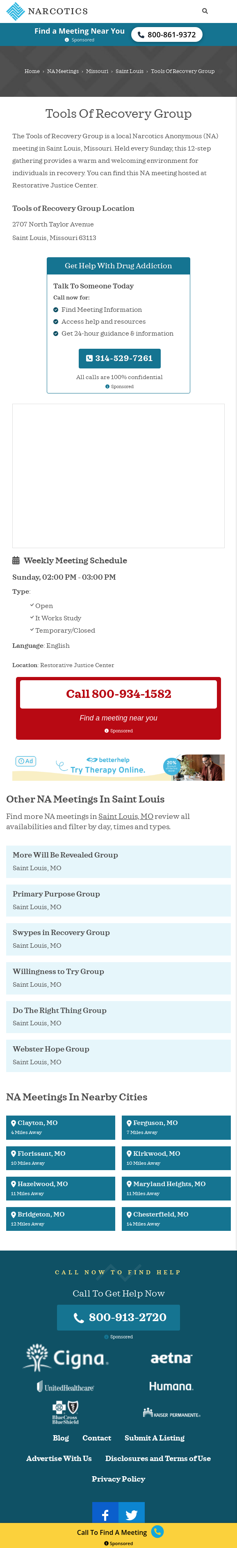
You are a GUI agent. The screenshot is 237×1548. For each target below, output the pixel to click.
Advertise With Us (59, 1458)
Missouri (97, 71)
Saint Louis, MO (125, 816)
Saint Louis (130, 71)
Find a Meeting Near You (79, 30)
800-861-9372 (167, 34)
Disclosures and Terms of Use (158, 1458)
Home (32, 71)
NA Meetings (63, 71)
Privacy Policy (118, 1479)
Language (27, 646)
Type (20, 592)
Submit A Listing (155, 1438)
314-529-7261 (119, 358)
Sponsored (118, 1543)
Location (24, 665)
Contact (96, 1438)
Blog (61, 1438)
